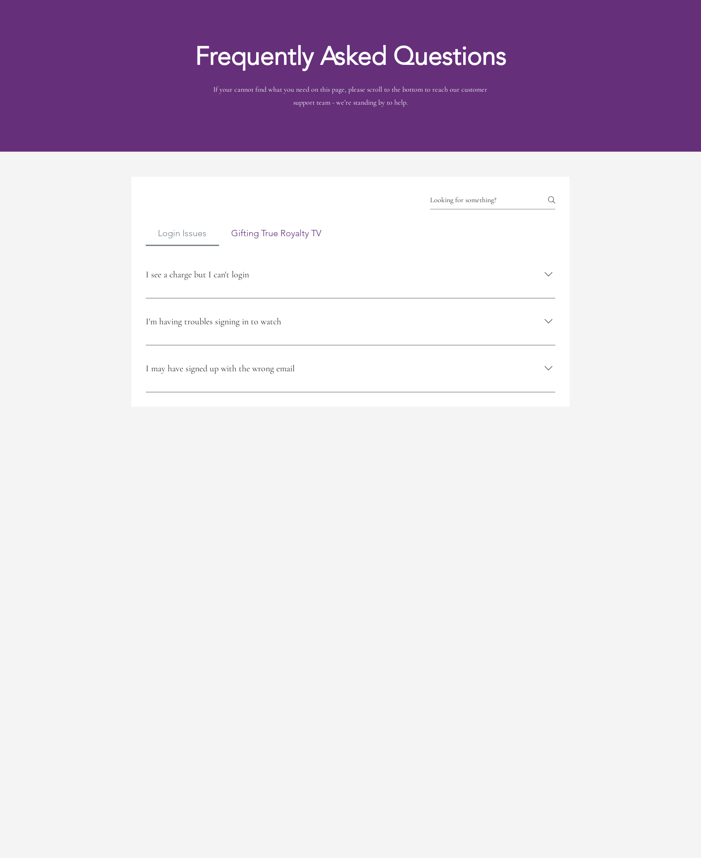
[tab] (182, 233)
